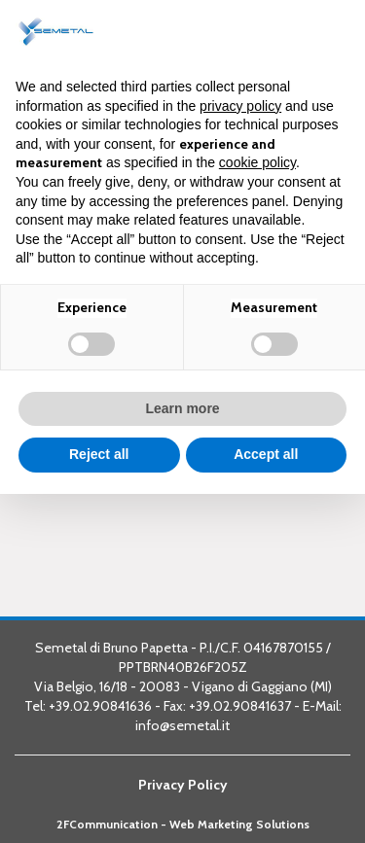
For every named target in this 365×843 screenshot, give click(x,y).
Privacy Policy (183, 784)
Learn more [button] (182, 408)
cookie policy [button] (257, 162)
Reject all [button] (98, 454)
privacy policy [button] (240, 106)
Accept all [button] (266, 454)
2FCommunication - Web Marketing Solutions (183, 824)
